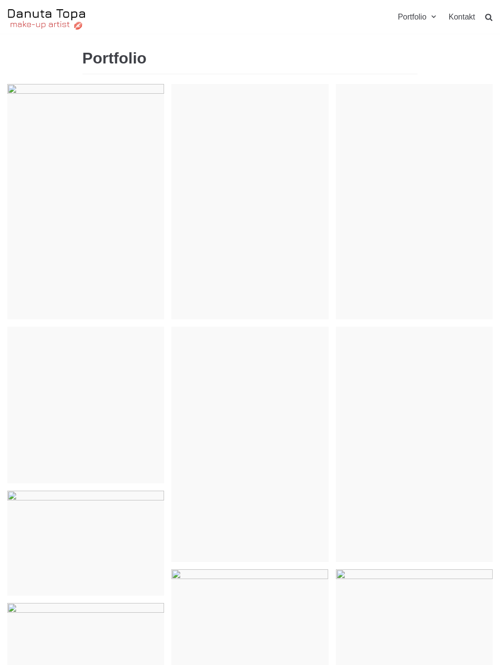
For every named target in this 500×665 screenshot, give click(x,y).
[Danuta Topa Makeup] (46, 19)
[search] (489, 17)
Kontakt (462, 17)
